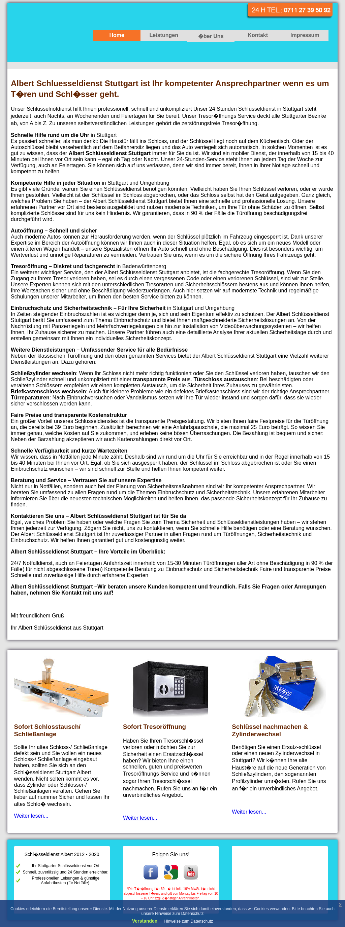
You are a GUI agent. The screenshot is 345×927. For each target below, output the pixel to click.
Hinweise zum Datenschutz (188, 921)
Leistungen (164, 35)
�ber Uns (211, 36)
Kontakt (258, 35)
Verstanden (144, 921)
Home (116, 35)
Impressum (304, 35)
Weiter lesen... (31, 816)
